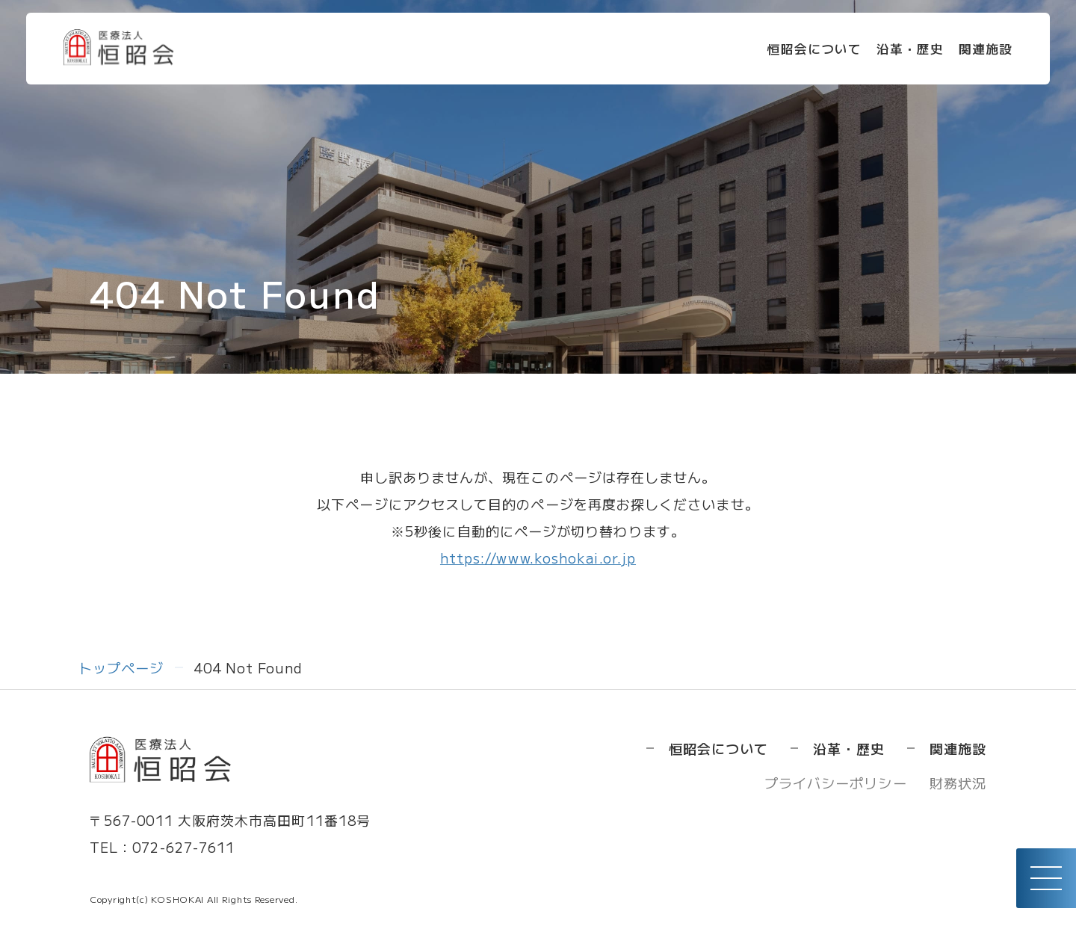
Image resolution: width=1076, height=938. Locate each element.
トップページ (121, 667)
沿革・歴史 (897, 51)
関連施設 (976, 51)
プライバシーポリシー (835, 782)
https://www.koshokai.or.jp (538, 557)
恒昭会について (797, 51)
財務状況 (958, 782)
